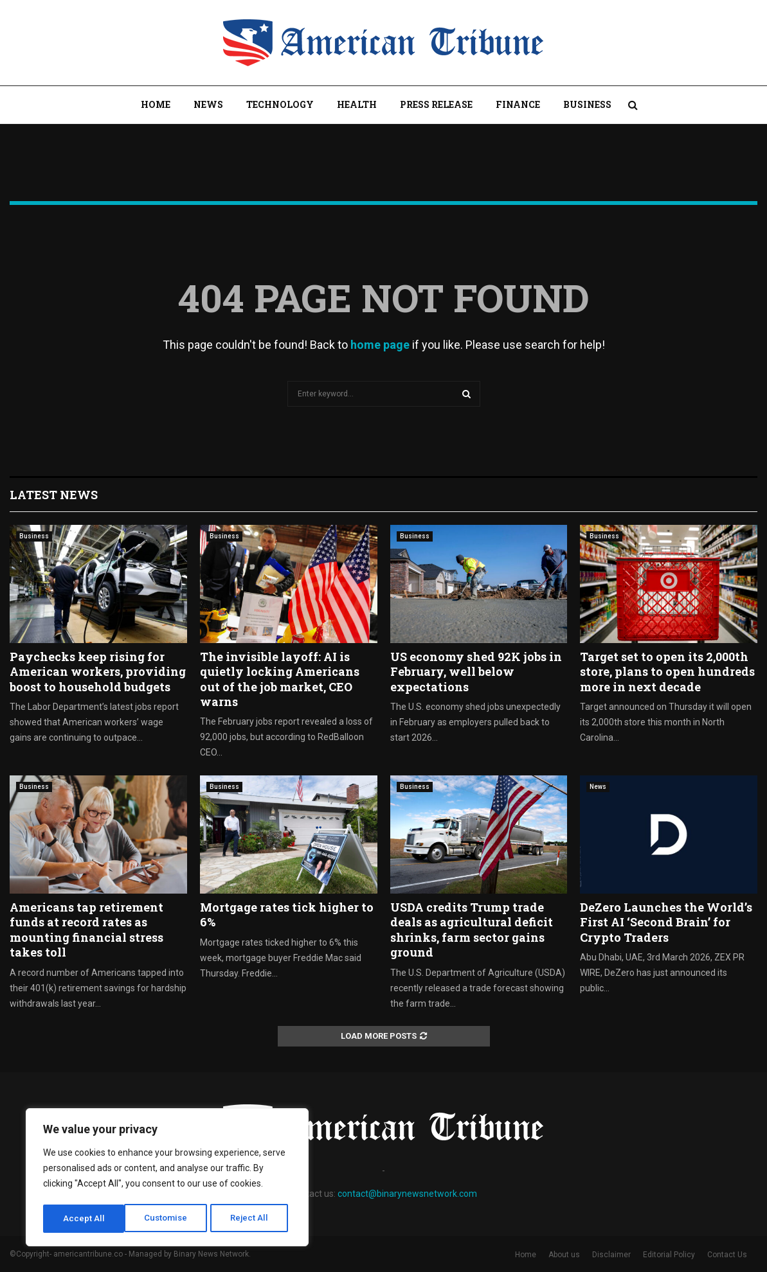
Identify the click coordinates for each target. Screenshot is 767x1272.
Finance (518, 104)
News (208, 104)
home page (380, 344)
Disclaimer (611, 1254)
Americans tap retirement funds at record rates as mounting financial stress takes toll (86, 929)
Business (587, 104)
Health (357, 104)
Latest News (54, 494)
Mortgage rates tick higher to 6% (287, 914)
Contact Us (727, 1254)
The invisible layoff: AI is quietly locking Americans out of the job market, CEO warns (279, 679)
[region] (167, 1178)
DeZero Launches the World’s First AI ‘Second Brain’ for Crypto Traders (666, 922)
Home (155, 104)
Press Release (436, 104)
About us (564, 1254)
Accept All (252, 1219)
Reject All (169, 1219)
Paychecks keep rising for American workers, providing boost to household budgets (98, 671)
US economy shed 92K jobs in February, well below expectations (476, 671)
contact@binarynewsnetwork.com (407, 1193)
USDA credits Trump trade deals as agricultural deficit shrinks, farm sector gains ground (471, 929)
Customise (84, 1219)
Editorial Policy (669, 1254)
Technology (280, 104)
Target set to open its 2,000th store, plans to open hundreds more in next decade (667, 671)
